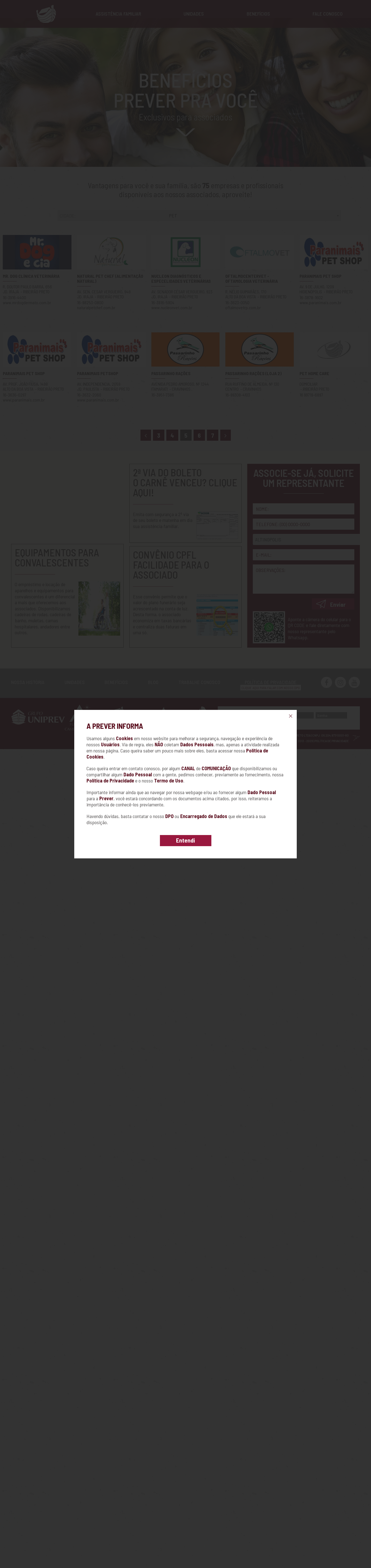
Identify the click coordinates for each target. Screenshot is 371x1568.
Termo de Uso (168, 780)
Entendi (185, 840)
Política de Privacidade (110, 780)
